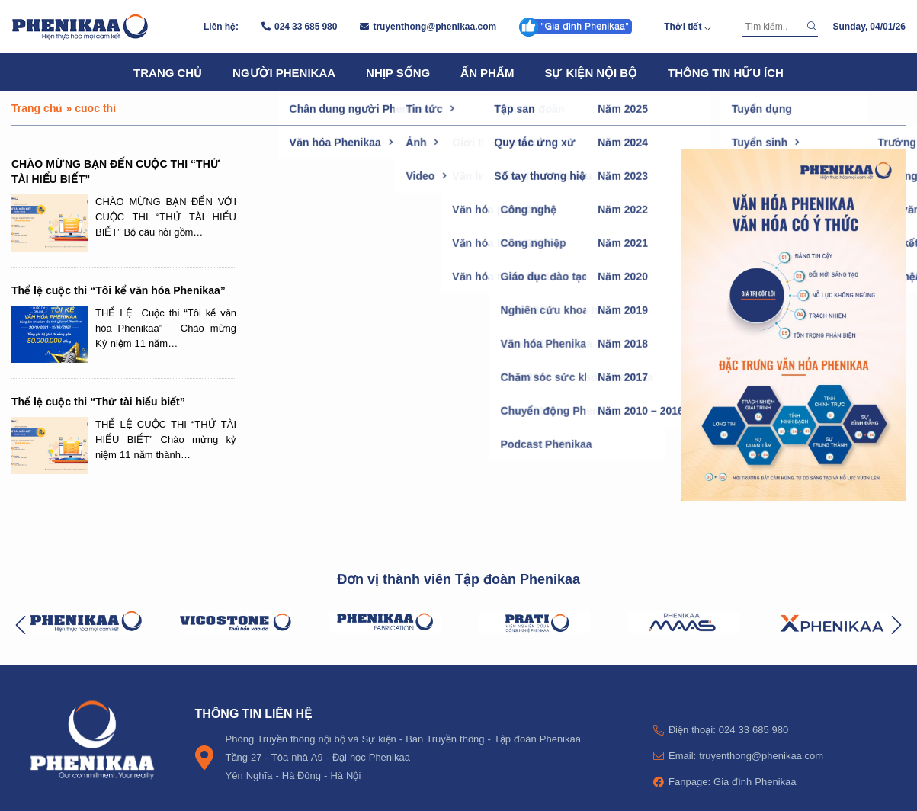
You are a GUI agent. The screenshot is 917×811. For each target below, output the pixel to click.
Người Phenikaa (283, 72)
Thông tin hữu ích (726, 72)
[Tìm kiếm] (772, 27)
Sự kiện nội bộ (590, 72)
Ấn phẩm (487, 72)
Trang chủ (167, 72)
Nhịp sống (398, 72)
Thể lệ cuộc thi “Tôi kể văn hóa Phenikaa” (118, 290)
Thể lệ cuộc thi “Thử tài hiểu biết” (98, 401)
